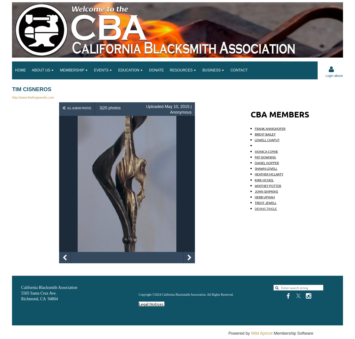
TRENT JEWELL (265, 203)
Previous (64, 257)
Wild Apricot (262, 333)
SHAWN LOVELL (266, 168)
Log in (331, 69)
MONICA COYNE (266, 151)
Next (189, 257)
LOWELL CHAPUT (267, 140)
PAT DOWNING (265, 157)
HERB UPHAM (265, 197)
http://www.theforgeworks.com (33, 97)
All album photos (79, 108)
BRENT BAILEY (265, 134)
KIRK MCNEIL (264, 180)
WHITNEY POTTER (268, 186)
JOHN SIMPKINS (266, 191)
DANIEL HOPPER (267, 163)
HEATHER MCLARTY (269, 174)
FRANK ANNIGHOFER (270, 129)
